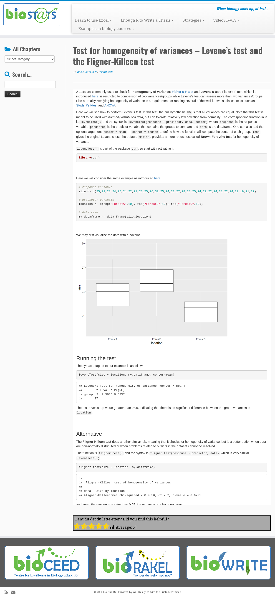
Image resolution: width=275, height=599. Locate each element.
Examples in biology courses (106, 28)
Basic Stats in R (87, 72)
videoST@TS (226, 20)
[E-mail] (14, 592)
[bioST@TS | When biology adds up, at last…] (31, 14)
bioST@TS (109, 592)
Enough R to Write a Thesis (147, 20)
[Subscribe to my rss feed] (8, 592)
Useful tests (105, 72)
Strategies (193, 20)
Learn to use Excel (93, 20)
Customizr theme (171, 592)
